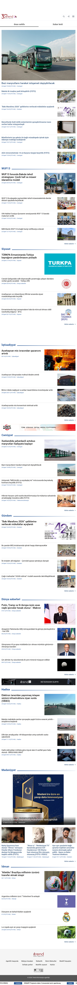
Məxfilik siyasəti (41, 965)
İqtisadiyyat (9, 344)
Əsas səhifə (19, 24)
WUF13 (6, 168)
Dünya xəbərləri (11, 599)
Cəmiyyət (7, 435)
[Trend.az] (9, 16)
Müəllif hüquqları (65, 961)
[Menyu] (73, 16)
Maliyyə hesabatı (27, 961)
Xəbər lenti (58, 24)
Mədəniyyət (9, 770)
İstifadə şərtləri (27, 965)
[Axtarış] (64, 16)
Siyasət (6, 248)
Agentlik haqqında (12, 961)
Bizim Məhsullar (50, 961)
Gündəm (7, 515)
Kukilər (52, 965)
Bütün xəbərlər (69, 244)
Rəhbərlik (39, 961)
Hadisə (6, 689)
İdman (5, 866)
